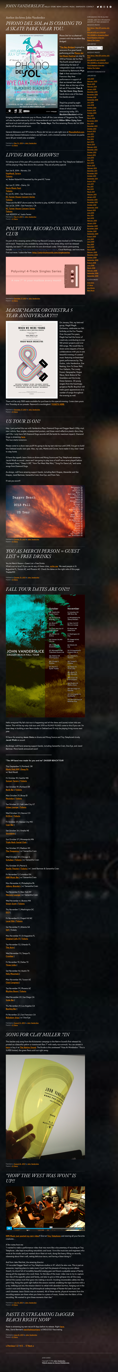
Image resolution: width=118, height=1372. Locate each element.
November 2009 (92, 228)
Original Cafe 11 (13, 938)
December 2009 (92, 226)
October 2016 (91, 108)
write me (54, 566)
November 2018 (92, 94)
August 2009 (91, 236)
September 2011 (92, 179)
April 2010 (90, 218)
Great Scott (11, 903)
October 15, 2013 (19, 539)
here (23, 437)
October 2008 (92, 257)
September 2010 (92, 208)
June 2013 (90, 136)
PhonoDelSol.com (76, 132)
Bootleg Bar (11, 1008)
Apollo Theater (12, 868)
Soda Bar (10, 1000)
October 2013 (91, 129)
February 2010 (92, 221)
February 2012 (92, 168)
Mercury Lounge (13, 895)
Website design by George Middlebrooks (55, 1363)
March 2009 (91, 249)
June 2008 (90, 265)
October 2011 (91, 176)
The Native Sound (28, 1047)
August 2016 (91, 110)
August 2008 (91, 263)
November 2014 (92, 121)
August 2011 (91, 181)
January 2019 (91, 89)
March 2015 (91, 118)
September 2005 (92, 276)
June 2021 (90, 79)
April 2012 (90, 163)
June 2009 (90, 242)
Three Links (11, 965)
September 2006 (92, 273)
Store (53, 6)
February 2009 (92, 252)
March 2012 (91, 165)
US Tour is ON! (23, 421)
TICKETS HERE (57, 404)
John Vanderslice (25, 6)
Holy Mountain (12, 973)
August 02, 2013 (19, 1164)
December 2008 (92, 255)
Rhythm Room (12, 991)
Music (72, 6)
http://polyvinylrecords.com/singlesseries (51, 252)
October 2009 (92, 231)
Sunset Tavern (12, 781)
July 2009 (90, 239)
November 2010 (92, 202)
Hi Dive (9, 816)
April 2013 (90, 142)
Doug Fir (24, 769)
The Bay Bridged (67, 47)
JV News (15, 145)
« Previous (10, 1345)
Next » (31, 1345)
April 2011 (90, 189)
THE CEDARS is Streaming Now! (98, 35)
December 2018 (92, 92)
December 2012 (92, 150)
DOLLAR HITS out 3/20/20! (96, 32)
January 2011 (91, 197)
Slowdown (10, 833)
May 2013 (90, 139)
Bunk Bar (10, 789)
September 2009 (92, 234)
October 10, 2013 (19, 577)
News (59, 6)
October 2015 (91, 113)
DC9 (8, 912)
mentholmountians (32, 1329)
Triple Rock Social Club (16, 842)
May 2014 (90, 123)
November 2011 (92, 173)
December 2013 (92, 126)
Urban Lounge (12, 807)
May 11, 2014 (18, 217)
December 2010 (92, 200)
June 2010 (90, 213)
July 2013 (90, 134)
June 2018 (90, 105)
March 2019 (91, 84)
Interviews (90, 283)
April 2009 (90, 247)
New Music (90, 290)
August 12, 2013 (19, 1023)
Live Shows (91, 288)
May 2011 (90, 186)
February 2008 (92, 271)
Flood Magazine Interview (95, 38)
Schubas (9, 859)
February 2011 (92, 194)
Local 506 (10, 921)
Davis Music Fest (13, 188)
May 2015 (90, 115)
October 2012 (91, 152)
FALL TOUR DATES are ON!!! (37, 589)
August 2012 (91, 155)
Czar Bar (10, 824)
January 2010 (91, 223)
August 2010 (91, 210)
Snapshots (80, 6)
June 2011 (90, 184)
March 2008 (91, 268)
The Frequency (12, 851)
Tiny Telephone (54, 1236)
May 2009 (90, 244)
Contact (90, 6)
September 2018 (92, 100)
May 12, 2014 (18, 143)
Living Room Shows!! (32, 155)
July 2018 (90, 102)
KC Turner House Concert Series (20, 196)
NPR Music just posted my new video (22, 1236)
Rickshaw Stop (12, 1017)
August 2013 (91, 131)
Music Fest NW (12, 769)
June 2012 (90, 157)
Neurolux (10, 798)
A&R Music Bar (12, 877)
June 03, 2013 (18, 1335)
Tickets (9, 176)
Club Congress (12, 982)
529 (7, 930)
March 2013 (91, 144)
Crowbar (9, 956)
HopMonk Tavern (13, 173)
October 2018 (91, 97)
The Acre (10, 947)
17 (26, 1345)
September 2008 (92, 260)
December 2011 (92, 171)
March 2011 (91, 192)
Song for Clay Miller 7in (37, 1035)
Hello (47, 6)
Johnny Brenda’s (13, 886)
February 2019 (92, 87)
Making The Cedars (93, 40)
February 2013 (92, 147)
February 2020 (92, 81)
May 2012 (90, 160)
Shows (65, 6)
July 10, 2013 (18, 1303)
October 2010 (91, 205)
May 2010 (90, 215)
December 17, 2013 (20, 298)
